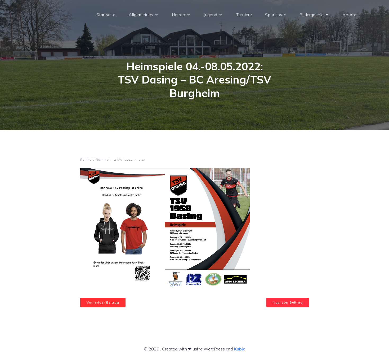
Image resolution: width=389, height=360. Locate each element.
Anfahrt (350, 14)
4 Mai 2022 (123, 159)
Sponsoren (275, 14)
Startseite (105, 14)
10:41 (141, 159)
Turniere (244, 14)
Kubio (239, 349)
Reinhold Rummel (95, 159)
